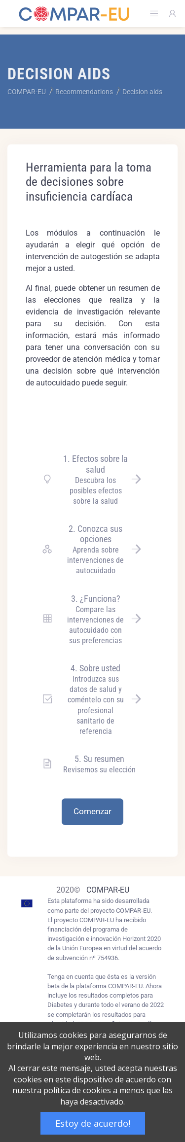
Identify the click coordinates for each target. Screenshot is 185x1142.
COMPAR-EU (107, 890)
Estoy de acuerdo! (92, 1123)
